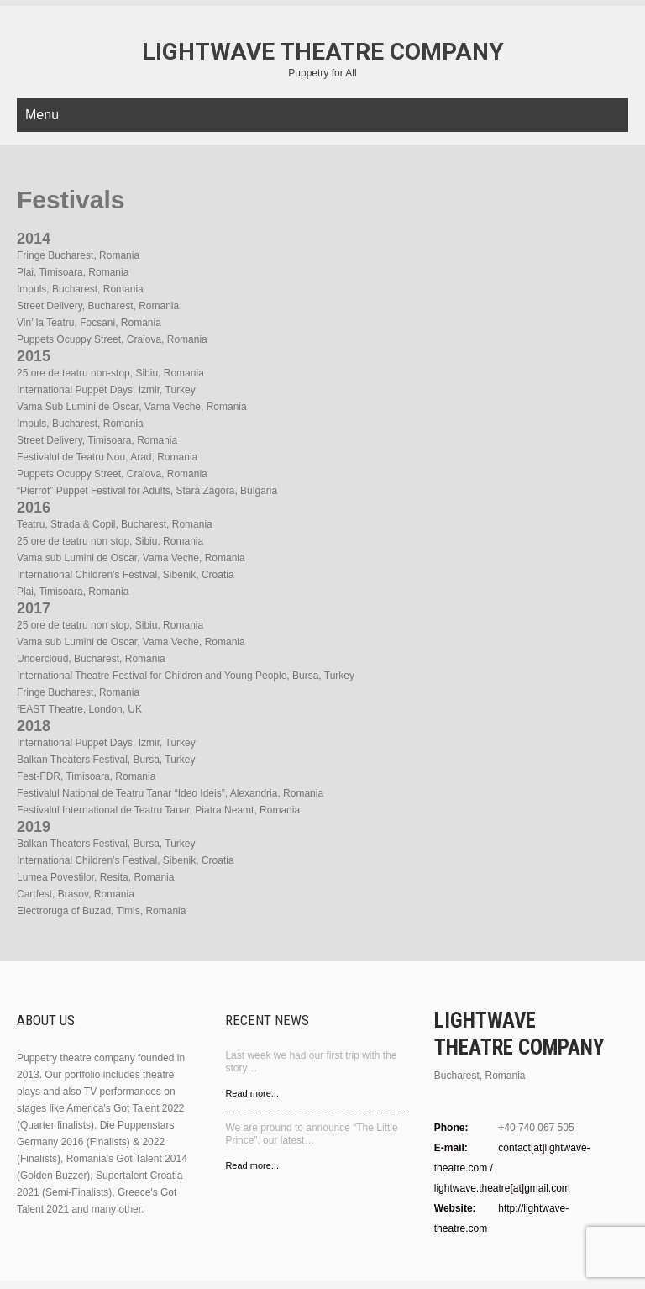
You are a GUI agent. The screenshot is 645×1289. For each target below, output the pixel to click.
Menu (42, 115)
